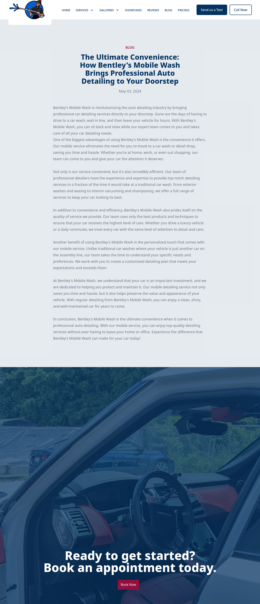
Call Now (240, 17)
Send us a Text (212, 17)
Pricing (183, 18)
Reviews (153, 18)
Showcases (133, 18)
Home (66, 18)
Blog (168, 18)
